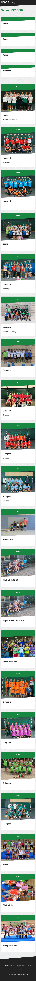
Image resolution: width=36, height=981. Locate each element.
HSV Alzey (8, 2)
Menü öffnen (32, 3)
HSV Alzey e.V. (23, 974)
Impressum (21, 966)
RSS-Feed (18, 969)
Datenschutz (9, 966)
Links (29, 966)
